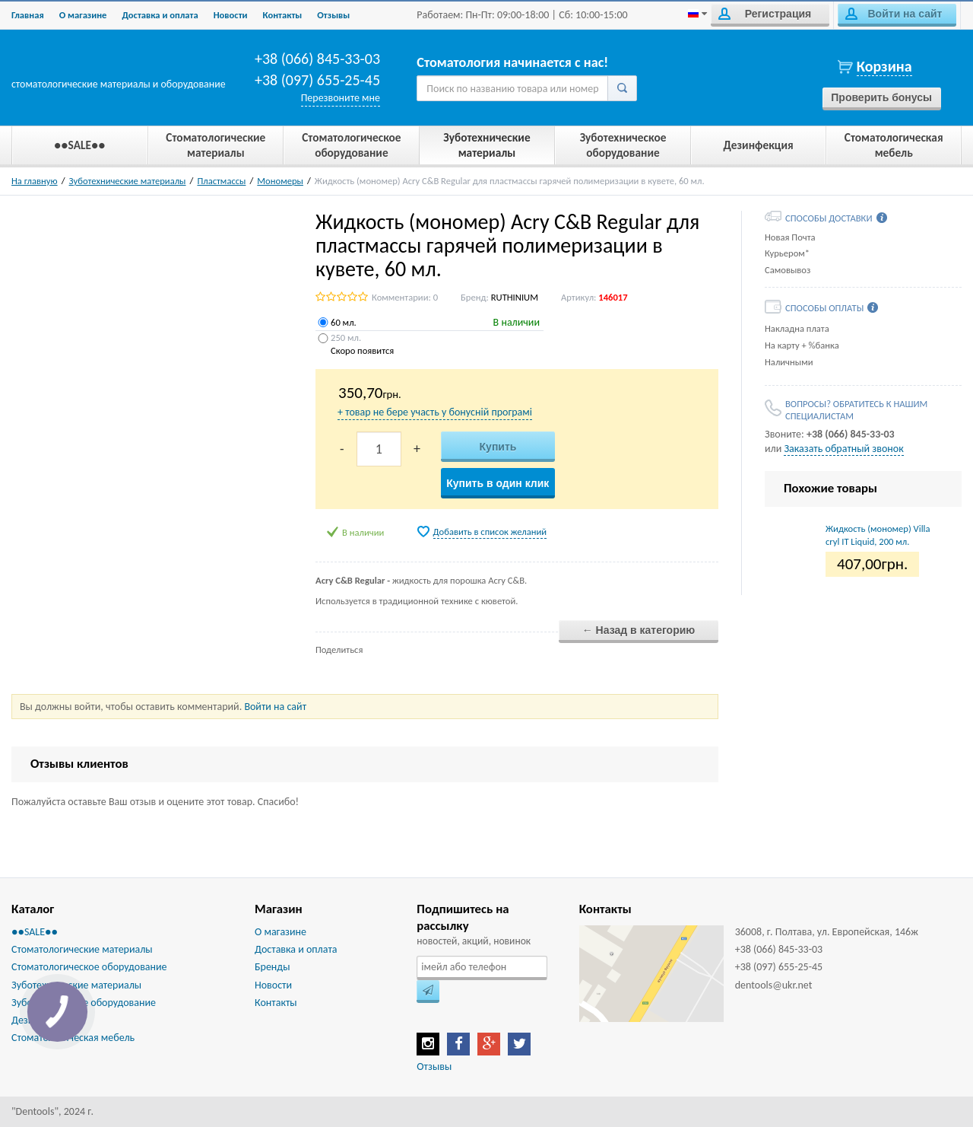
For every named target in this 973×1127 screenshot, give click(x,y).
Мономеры (280, 180)
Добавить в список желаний (490, 531)
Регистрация (764, 14)
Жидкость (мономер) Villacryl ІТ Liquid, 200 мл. (878, 534)
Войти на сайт (893, 14)
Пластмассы (221, 180)
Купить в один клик (497, 483)
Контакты (283, 15)
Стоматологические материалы (82, 949)
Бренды (272, 966)
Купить (498, 447)
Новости (231, 15)
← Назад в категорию (639, 630)
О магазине (83, 15)
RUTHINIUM (514, 297)
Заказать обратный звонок (843, 448)
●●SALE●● (34, 931)
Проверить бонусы (881, 97)
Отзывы (333, 15)
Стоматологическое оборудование (89, 966)
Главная (27, 15)
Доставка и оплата (160, 15)
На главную (34, 180)
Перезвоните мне (340, 97)
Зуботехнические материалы (127, 180)
